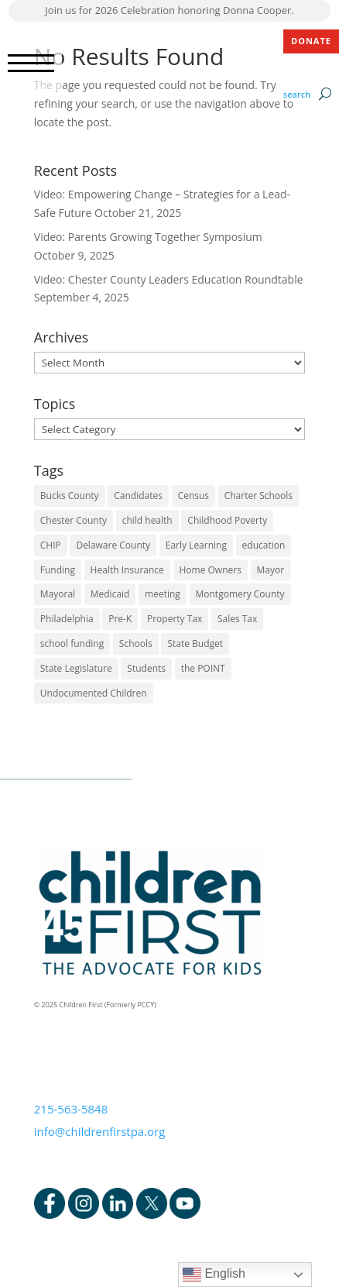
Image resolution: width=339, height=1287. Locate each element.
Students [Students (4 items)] (146, 668)
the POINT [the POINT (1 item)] (203, 668)
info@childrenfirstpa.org (100, 1131)
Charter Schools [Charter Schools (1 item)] (258, 495)
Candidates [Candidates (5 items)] (138, 495)
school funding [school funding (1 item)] (72, 643)
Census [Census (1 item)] (193, 495)
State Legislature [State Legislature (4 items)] (76, 668)
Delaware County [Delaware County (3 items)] (113, 545)
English (214, 1274)
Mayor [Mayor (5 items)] (271, 569)
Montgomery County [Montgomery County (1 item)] (240, 593)
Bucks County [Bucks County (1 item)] (69, 495)
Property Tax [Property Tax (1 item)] (174, 618)
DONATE (311, 40)
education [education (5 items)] (264, 545)
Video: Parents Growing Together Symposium (148, 236)
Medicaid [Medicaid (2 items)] (110, 593)
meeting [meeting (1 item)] (162, 593)
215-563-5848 (71, 1109)
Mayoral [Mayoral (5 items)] (57, 593)
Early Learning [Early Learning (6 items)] (196, 545)
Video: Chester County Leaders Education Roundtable (168, 279)
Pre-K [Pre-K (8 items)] (120, 618)
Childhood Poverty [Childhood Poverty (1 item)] (227, 520)
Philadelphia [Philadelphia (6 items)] (67, 618)
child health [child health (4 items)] (147, 520)
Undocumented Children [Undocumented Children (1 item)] (93, 693)
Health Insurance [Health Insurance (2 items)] (127, 569)
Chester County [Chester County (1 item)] (73, 520)
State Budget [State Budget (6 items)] (195, 643)
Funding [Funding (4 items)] (57, 569)
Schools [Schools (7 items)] (135, 643)
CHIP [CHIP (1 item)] (50, 545)
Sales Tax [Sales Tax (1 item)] (237, 618)
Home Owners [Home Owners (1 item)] (210, 569)
